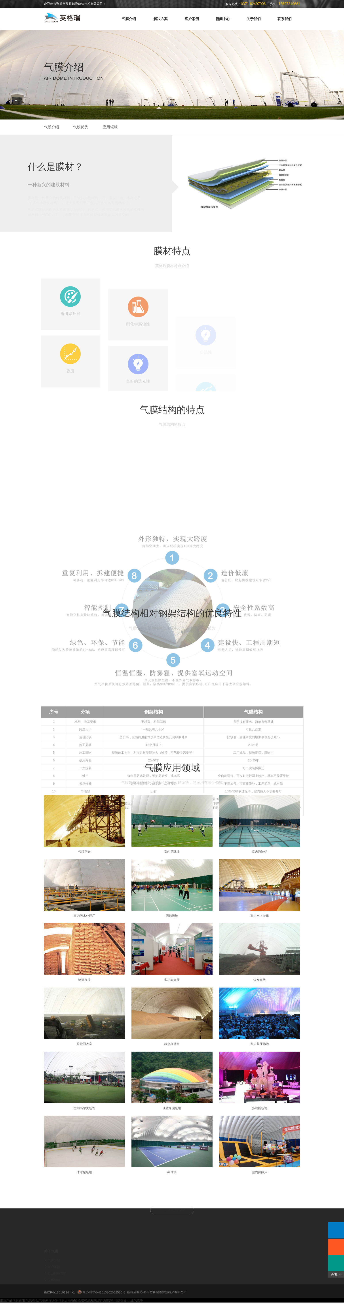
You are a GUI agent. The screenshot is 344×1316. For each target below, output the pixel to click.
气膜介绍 (129, 19)
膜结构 (82, 1314)
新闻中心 (223, 19)
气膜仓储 (18, 1314)
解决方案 (161, 19)
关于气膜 (51, 1266)
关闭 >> (336, 1274)
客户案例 (192, 19)
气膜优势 (80, 127)
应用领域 (110, 127)
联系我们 (284, 19)
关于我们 (254, 19)
